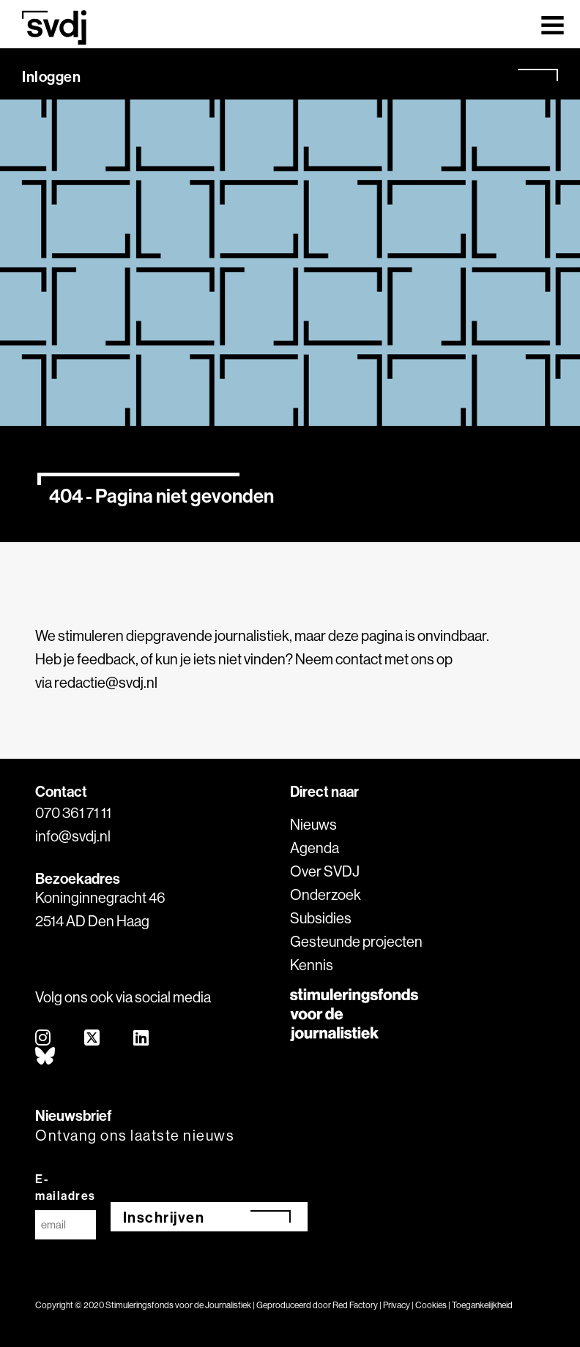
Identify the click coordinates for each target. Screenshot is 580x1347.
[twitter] (92, 1038)
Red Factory (355, 1304)
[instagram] (43, 1038)
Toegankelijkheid (482, 1304)
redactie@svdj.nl (105, 682)
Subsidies (321, 918)
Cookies (431, 1304)
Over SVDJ (325, 871)
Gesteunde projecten (356, 941)
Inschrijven (164, 1217)
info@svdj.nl (73, 836)
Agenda (314, 847)
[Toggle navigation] (552, 24)
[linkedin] (141, 1038)
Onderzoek (325, 894)
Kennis (311, 965)
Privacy (396, 1304)
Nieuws (313, 824)
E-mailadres (65, 1187)
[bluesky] (45, 1057)
